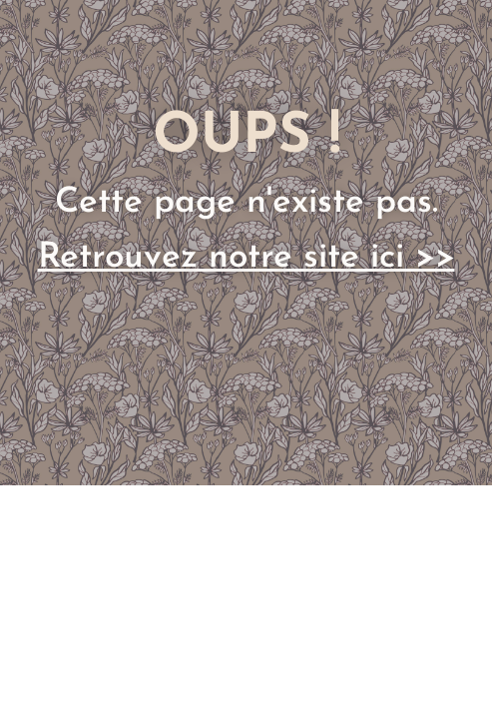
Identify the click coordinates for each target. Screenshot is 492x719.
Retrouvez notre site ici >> (246, 258)
